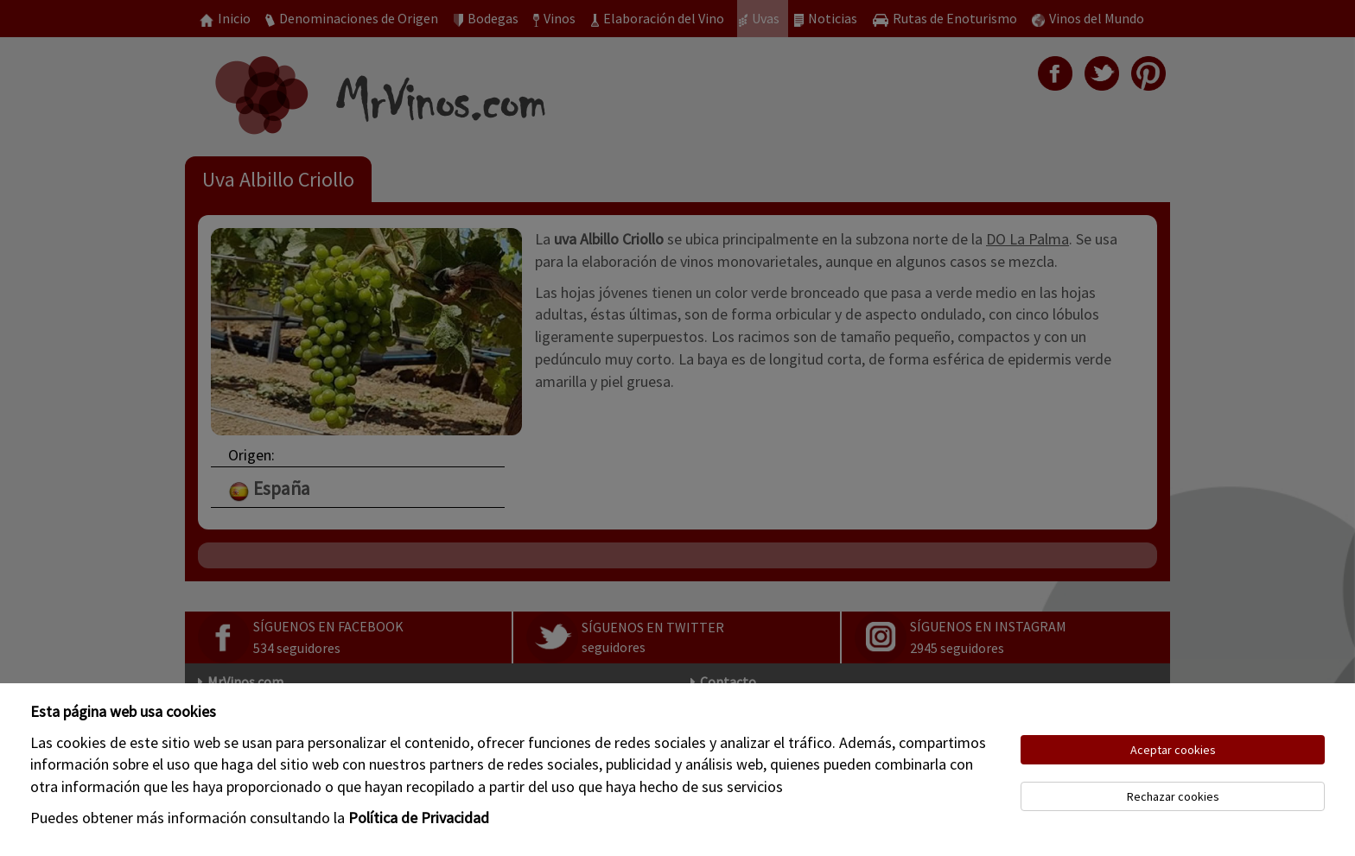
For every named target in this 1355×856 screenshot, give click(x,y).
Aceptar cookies (1173, 750)
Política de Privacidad (418, 817)
